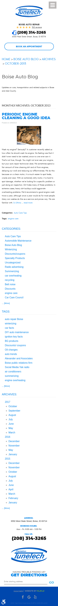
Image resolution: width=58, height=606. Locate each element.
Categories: (11, 228)
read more (28, 202)
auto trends (11, 354)
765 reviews (37, 27)
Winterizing (11, 249)
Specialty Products (15, 258)
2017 (7, 402)
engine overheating (15, 380)
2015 (7, 458)
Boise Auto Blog (26, 59)
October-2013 (15, 63)
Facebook (23, 597)
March (12, 432)
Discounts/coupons (15, 253)
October (13, 406)
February (13, 498)
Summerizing (12, 271)
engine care (13, 218)
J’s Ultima (17, 202)
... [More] (6, 303)
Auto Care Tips (20, 213)
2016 (7, 437)
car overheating (13, 275)
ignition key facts (14, 336)
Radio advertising (14, 267)
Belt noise (10, 284)
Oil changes (11, 349)
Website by (34, 591)
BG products (11, 341)
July (11, 419)
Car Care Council (14, 297)
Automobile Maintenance (18, 240)
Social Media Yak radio (17, 367)
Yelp (35, 597)
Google (29, 597)
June (11, 423)
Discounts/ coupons (15, 345)
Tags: (6, 311)
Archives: (9, 394)
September (14, 410)
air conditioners (13, 371)
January (13, 454)
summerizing (12, 376)
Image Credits (18, 591)
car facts (9, 328)
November (14, 445)
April (11, 489)
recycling (10, 280)
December (14, 441)
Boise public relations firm (18, 362)
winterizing (10, 323)
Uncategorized (13, 262)
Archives (49, 59)
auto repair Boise (14, 319)
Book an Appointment (29, 46)
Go (51, 582)
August (12, 415)
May (11, 428)
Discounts (10, 288)
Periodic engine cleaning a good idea (26, 116)
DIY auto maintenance (17, 332)
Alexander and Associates (19, 358)
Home (6, 59)
